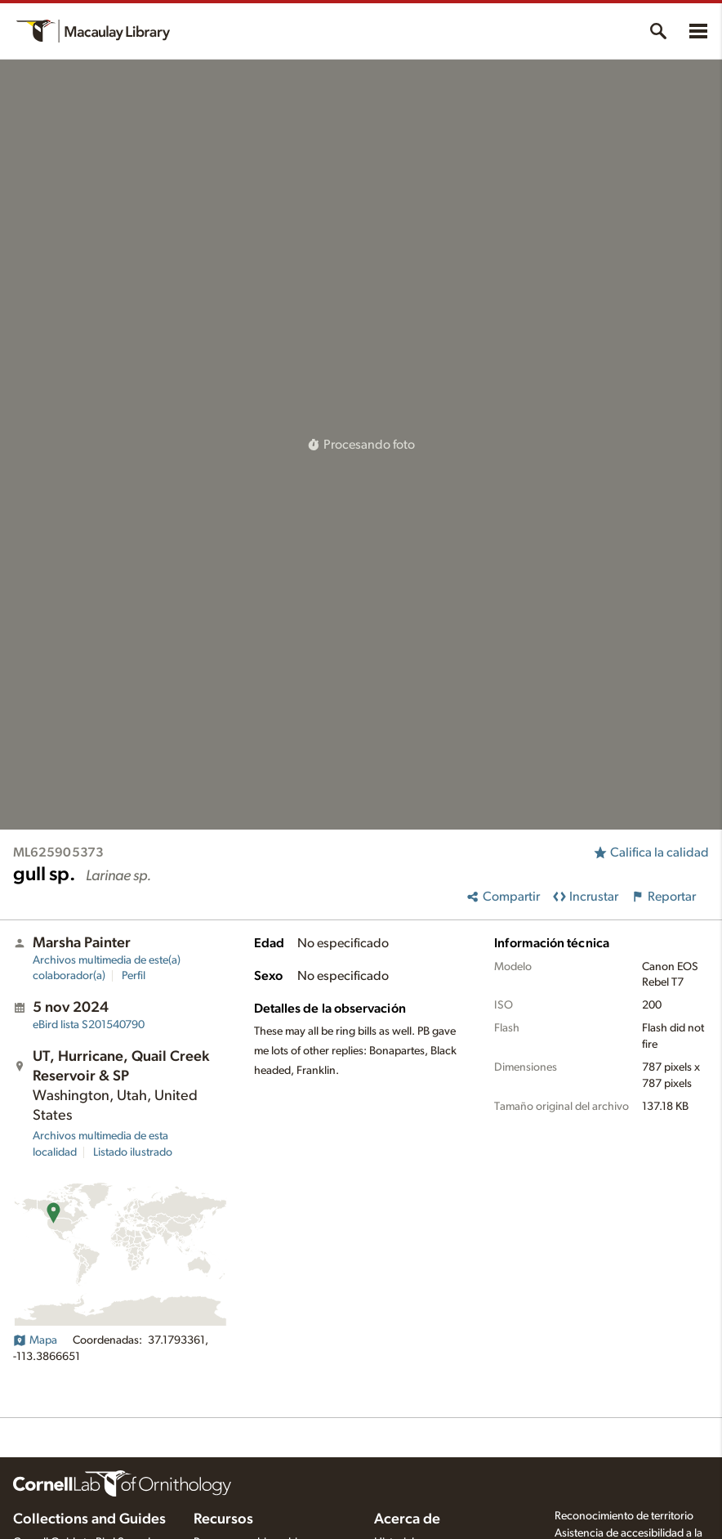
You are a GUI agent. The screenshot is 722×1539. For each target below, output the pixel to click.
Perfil (133, 976)
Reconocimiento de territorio (624, 1516)
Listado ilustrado (132, 1152)
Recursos (223, 1519)
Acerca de (407, 1519)
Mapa (35, 1340)
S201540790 (89, 1025)
